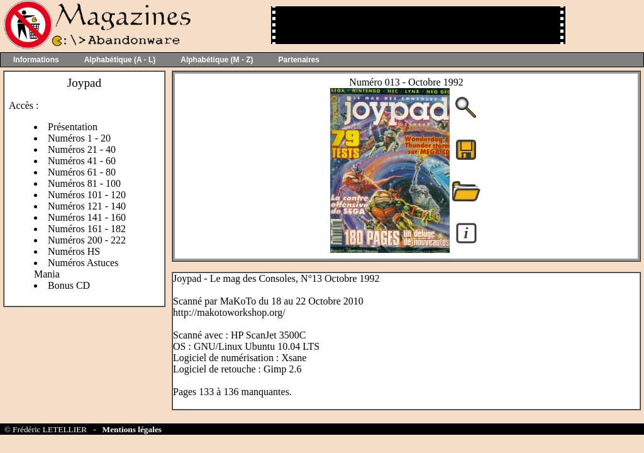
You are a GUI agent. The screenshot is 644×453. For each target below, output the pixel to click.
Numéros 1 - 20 (79, 138)
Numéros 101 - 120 (87, 194)
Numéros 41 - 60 (82, 160)
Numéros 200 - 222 (87, 240)
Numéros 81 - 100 (84, 183)
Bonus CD (69, 285)
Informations (36, 59)
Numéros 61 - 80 (82, 172)
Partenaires (299, 59)
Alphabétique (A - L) (120, 59)
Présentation (72, 126)
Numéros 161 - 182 (87, 228)
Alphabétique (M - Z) (216, 59)
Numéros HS (74, 251)
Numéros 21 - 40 (82, 149)
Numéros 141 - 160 (87, 217)
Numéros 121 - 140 (87, 206)
